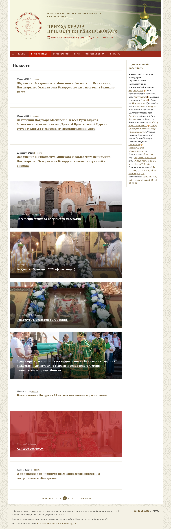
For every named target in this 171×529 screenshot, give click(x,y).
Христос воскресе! (30, 448)
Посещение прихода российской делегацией (50, 219)
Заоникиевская (136, 147)
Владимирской (136, 90)
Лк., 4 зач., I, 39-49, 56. (145, 157)
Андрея (132, 115)
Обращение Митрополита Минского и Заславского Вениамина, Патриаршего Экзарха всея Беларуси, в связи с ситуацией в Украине (64, 161)
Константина (140, 96)
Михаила (140, 106)
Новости (35, 79)
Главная (22, 54)
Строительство (61, 54)
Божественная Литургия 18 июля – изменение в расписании (62, 395)
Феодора (152, 106)
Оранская (148, 154)
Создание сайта (141, 511)
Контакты (115, 54)
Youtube (62, 523)
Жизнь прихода (40, 54)
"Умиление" (134, 144)
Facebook (52, 523)
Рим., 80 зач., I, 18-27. (145, 160)
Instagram (71, 523)
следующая (87, 498)
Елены (144, 100)
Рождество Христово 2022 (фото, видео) (46, 269)
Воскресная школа (95, 54)
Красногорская (136, 150)
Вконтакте (42, 523)
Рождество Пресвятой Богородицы (42, 319)
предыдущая (46, 498)
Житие (77, 54)
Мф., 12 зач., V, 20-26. (139, 163)
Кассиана (133, 119)
